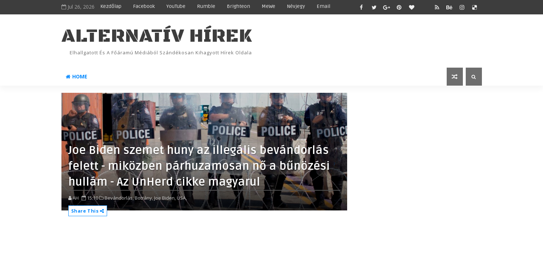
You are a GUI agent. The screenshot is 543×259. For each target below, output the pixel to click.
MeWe (268, 6)
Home (76, 76)
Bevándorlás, (119, 198)
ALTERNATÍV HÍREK (156, 36)
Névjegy (296, 6)
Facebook (144, 6)
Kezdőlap (110, 6)
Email (323, 6)
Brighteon (238, 6)
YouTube (175, 6)
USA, (182, 198)
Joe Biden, (165, 198)
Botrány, (144, 198)
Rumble (206, 6)
